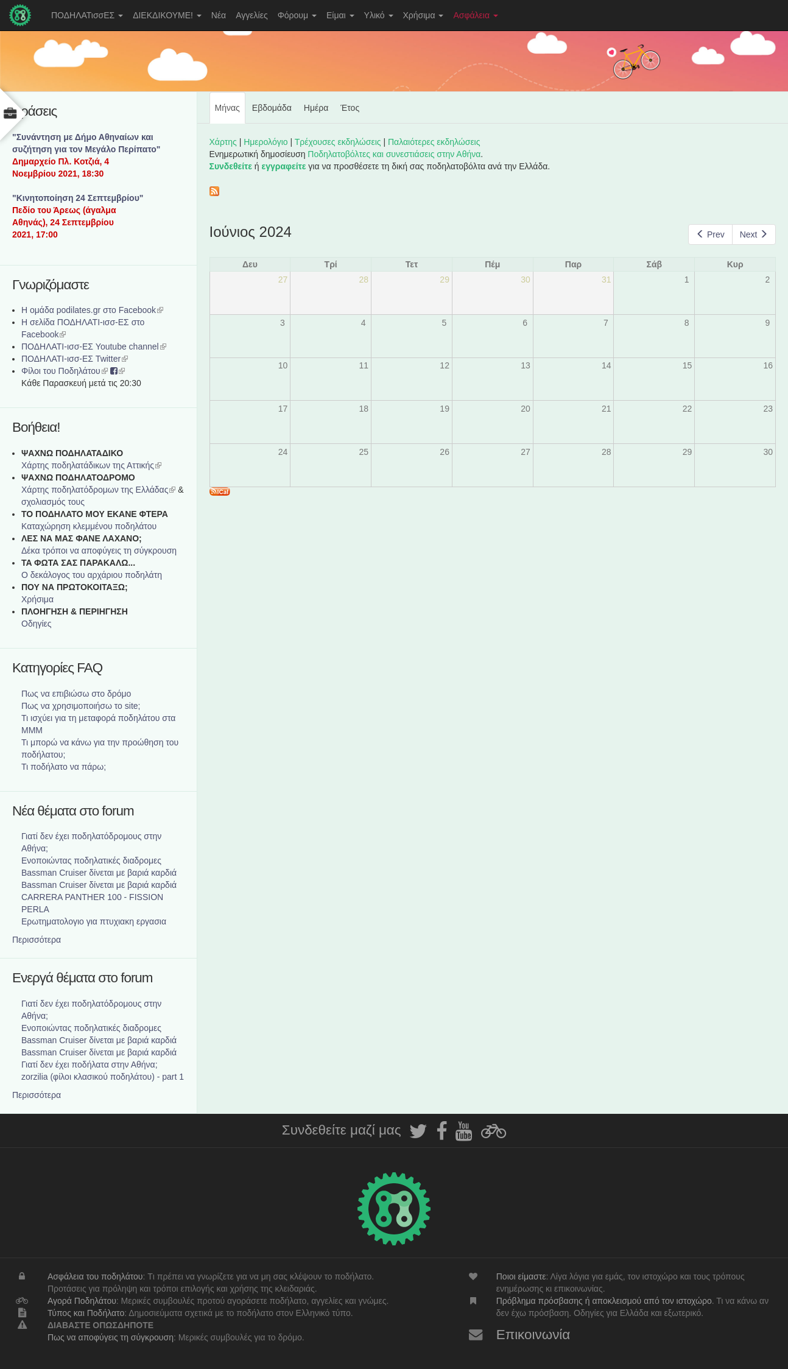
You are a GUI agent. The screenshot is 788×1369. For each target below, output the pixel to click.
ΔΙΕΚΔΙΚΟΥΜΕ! (167, 15)
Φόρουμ (297, 15)
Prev (710, 234)
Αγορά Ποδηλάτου (81, 1301)
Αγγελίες (251, 15)
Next (754, 234)
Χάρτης (223, 142)
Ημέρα (316, 108)
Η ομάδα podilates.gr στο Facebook (92, 310)
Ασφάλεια (475, 15)
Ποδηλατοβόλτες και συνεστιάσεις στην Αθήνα (394, 154)
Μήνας (230, 113)
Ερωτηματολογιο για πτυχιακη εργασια (93, 921)
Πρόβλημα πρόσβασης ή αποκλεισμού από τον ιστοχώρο (604, 1301)
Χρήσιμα (423, 15)
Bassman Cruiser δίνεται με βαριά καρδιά (99, 873)
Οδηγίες (36, 623)
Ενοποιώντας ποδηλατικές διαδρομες (91, 860)
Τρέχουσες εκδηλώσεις (338, 142)
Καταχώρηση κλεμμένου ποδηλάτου (89, 526)
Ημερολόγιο (265, 142)
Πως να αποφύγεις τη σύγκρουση (110, 1337)
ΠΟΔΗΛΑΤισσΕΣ (87, 15)
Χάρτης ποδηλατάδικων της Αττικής (91, 465)
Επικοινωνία (533, 1334)
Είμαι (340, 15)
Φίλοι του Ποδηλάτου (64, 371)
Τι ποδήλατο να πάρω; (63, 767)
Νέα (218, 15)
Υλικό (378, 15)
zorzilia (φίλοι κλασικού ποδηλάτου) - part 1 (102, 1077)
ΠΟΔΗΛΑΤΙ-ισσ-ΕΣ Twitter (74, 359)
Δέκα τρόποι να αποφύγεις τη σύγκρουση (99, 550)
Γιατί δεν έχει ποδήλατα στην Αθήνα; (89, 1064)
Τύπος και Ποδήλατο (85, 1313)
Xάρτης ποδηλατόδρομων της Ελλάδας (98, 489)
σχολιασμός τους (53, 502)
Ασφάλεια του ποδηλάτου (95, 1276)
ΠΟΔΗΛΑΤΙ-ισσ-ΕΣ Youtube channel (93, 346)
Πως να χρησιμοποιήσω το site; (80, 706)
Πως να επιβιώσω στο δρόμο (76, 694)
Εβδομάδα (272, 108)
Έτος (349, 108)
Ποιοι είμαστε (521, 1276)
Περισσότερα (36, 940)
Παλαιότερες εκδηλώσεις (434, 142)
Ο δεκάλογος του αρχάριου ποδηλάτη (91, 575)
